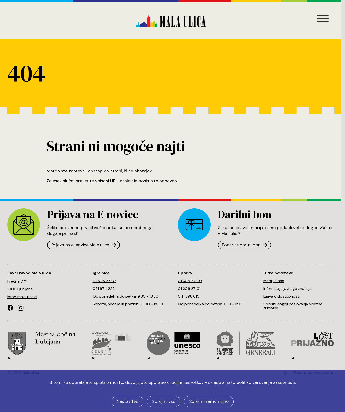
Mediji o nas (273, 280)
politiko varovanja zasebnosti (266, 382)
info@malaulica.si (22, 296)
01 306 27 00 (190, 280)
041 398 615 (188, 296)
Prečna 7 (17, 281)
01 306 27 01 (189, 288)
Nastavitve (127, 401)
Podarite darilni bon (244, 245)
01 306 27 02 (104, 280)
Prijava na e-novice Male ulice (83, 245)
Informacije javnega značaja (287, 288)
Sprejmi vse (163, 401)
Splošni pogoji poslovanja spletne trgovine (292, 306)
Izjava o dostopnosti (281, 296)
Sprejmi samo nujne (209, 401)
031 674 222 (104, 288)
